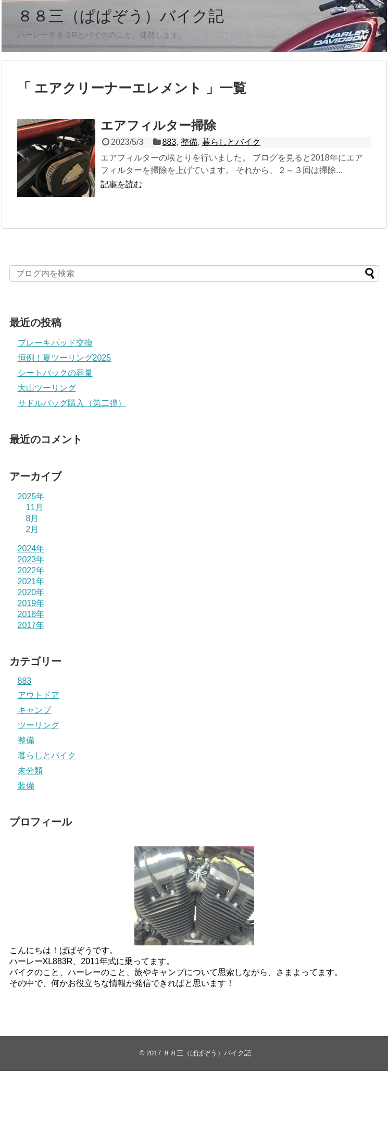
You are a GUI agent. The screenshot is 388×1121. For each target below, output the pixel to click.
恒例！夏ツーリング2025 (64, 357)
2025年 (31, 496)
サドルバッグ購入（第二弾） (72, 403)
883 (169, 142)
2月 (32, 529)
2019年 (31, 603)
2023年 (31, 559)
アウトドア (38, 695)
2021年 (31, 581)
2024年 (31, 548)
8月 (32, 518)
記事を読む (121, 184)
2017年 (31, 625)
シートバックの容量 (55, 372)
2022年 (31, 570)
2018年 (31, 614)
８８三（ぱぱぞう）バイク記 (120, 15)
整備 (189, 142)
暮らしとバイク (231, 142)
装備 (26, 785)
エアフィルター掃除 (158, 125)
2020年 (31, 592)
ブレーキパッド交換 (55, 342)
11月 (35, 507)
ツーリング (38, 725)
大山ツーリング (47, 388)
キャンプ (34, 710)
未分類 (30, 770)
